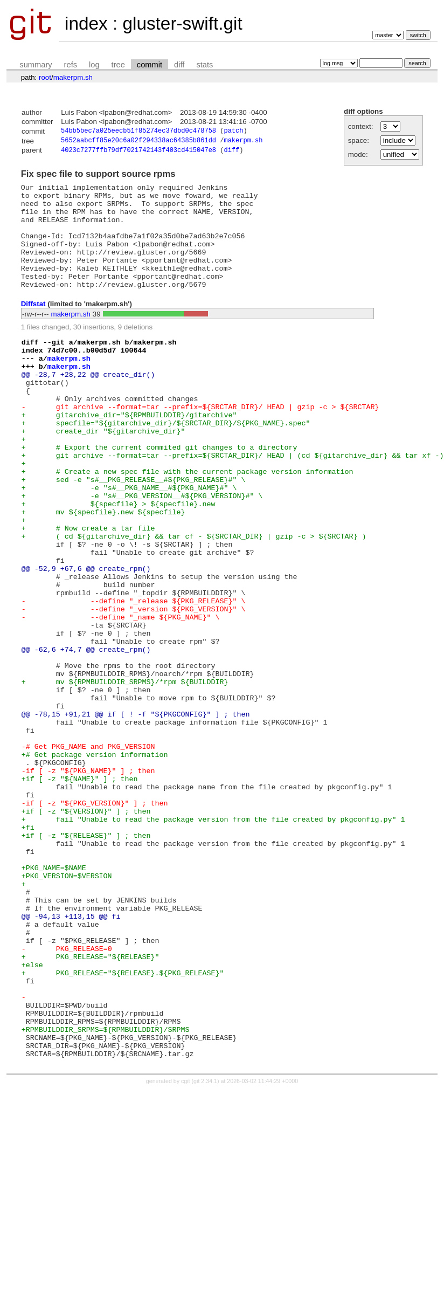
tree (118, 64)
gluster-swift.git (182, 23)
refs (70, 64)
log (94, 64)
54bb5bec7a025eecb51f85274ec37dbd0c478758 (138, 131)
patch (233, 131)
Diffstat (33, 327)
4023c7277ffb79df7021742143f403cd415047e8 (138, 152)
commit (149, 64)
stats (204, 64)
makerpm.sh (73, 77)
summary (35, 64)
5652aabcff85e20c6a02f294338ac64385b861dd (138, 142)
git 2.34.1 (205, 1248)
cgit (186, 1248)
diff (179, 64)
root (45, 77)
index (86, 23)
